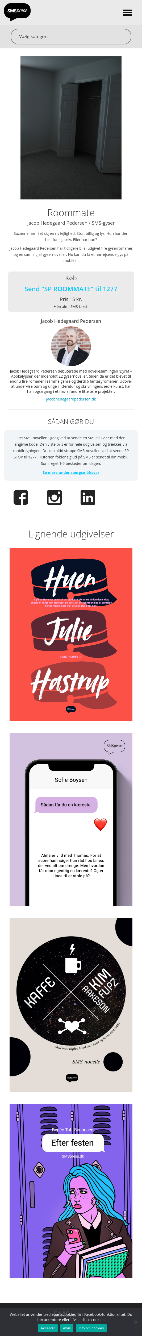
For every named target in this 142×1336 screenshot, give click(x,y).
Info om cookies (91, 1328)
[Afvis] (135, 1322)
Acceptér (48, 1328)
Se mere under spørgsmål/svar (71, 472)
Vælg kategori (33, 36)
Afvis (67, 1328)
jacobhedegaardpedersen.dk (71, 399)
